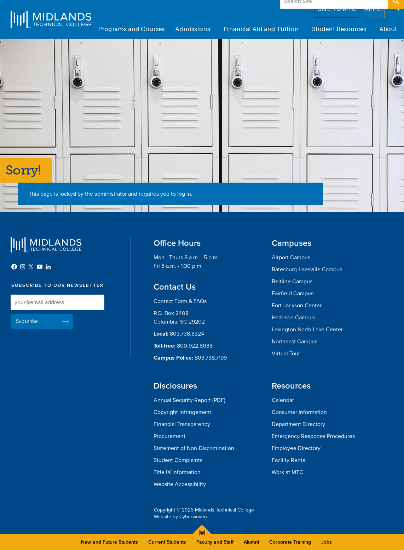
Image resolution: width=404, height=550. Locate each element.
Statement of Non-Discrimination (194, 448)
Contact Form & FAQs (180, 301)
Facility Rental (289, 460)
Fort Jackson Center (297, 305)
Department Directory (298, 424)
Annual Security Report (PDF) (189, 400)
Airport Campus (291, 257)
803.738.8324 (187, 333)
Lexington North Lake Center (307, 329)
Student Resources (339, 28)
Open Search (395, 6)
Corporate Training (290, 542)
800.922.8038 (195, 345)
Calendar (283, 400)
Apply (370, 6)
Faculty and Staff (214, 542)
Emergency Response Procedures (313, 436)
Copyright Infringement (182, 412)
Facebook (14, 267)
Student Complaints (178, 460)
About (388, 28)
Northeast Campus (294, 341)
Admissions (192, 28)
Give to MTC (327, 6)
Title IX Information (177, 472)
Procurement (169, 436)
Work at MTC (287, 472)
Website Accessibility (180, 484)
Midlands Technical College (51, 19)
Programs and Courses (131, 28)
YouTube (39, 267)
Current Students (167, 542)
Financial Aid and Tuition (261, 28)
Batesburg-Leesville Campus (307, 269)
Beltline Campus (292, 281)
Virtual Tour (286, 353)
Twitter (31, 267)
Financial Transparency (182, 424)
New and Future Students (109, 542)
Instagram (22, 267)
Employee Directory (296, 448)
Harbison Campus (293, 317)
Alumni (251, 542)
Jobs (326, 542)
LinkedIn (48, 267)
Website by (180, 517)
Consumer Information (299, 412)
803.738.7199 (211, 357)
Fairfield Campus (292, 293)
